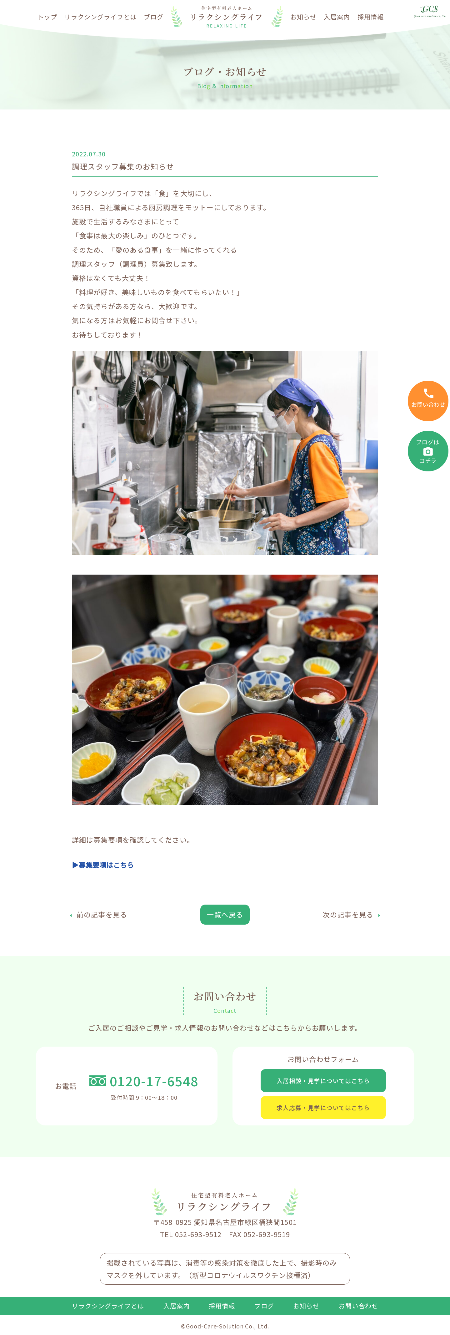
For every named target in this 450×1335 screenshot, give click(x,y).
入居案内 (337, 16)
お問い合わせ (358, 1309)
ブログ (153, 16)
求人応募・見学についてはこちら (323, 1110)
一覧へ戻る (225, 914)
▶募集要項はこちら (104, 865)
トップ (47, 16)
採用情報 (371, 16)
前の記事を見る (102, 914)
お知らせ (303, 16)
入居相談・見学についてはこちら (323, 1081)
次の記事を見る (348, 914)
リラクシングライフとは (100, 16)
